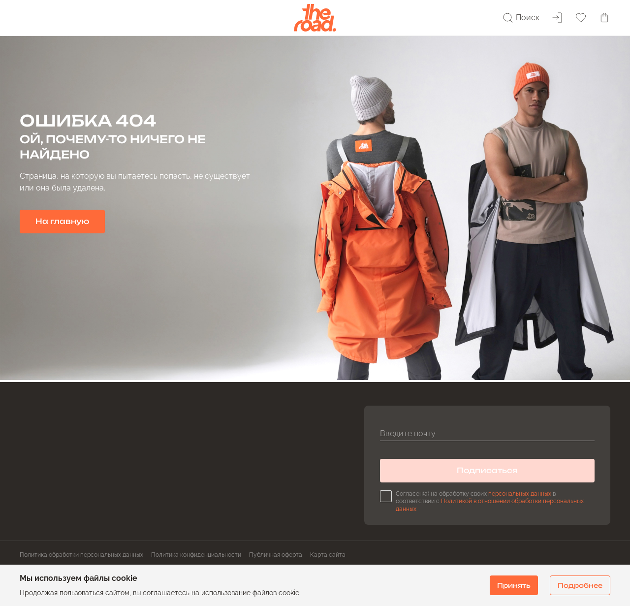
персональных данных (519, 493)
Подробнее (580, 585)
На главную (62, 221)
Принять (514, 585)
